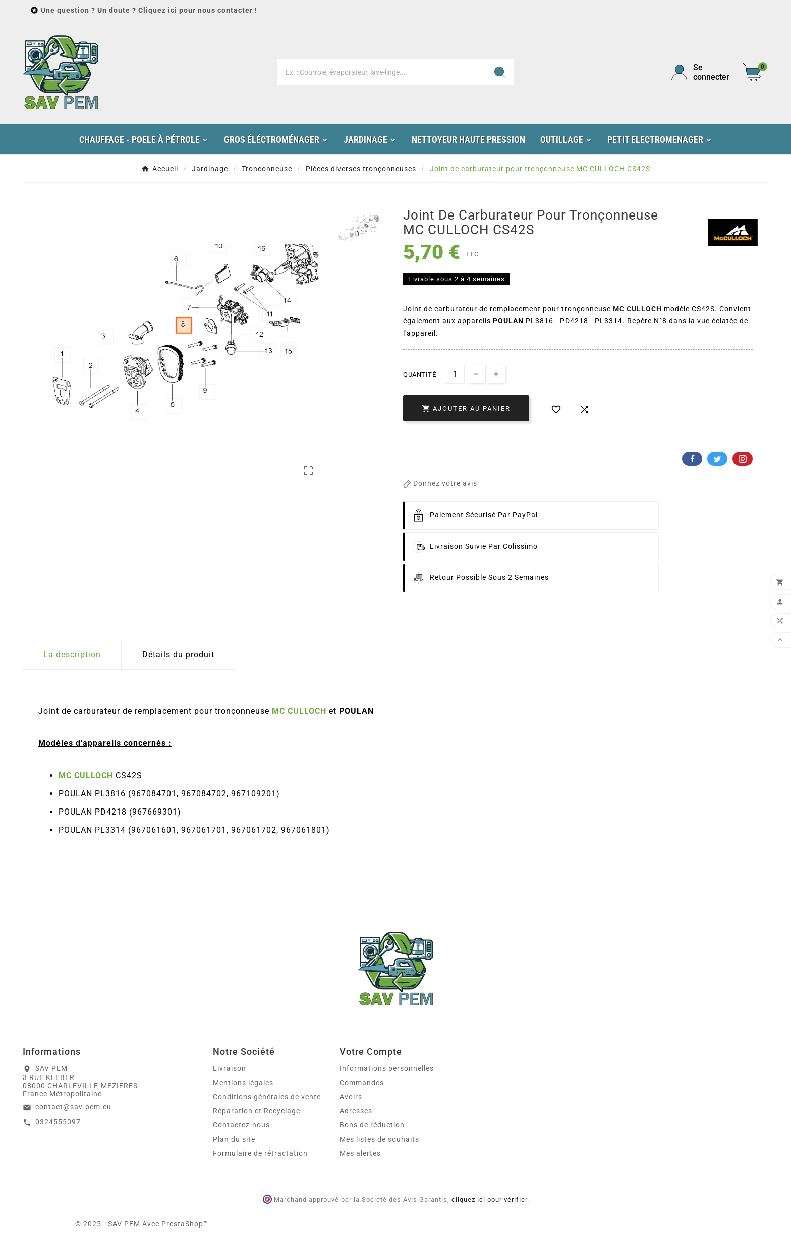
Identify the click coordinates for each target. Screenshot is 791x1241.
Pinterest (742, 459)
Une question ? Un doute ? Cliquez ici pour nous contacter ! (149, 10)
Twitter (717, 459)
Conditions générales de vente (267, 1097)
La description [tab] (72, 654)
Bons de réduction (372, 1125)
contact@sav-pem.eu (73, 1107)
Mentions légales (243, 1082)
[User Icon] (701, 72)
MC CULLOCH (637, 309)
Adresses (356, 1111)
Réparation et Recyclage (256, 1111)
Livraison (229, 1068)
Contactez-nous (241, 1125)
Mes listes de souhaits (379, 1139)
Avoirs (351, 1097)
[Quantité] (455, 374)
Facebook (692, 459)
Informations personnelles (387, 1068)
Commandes (362, 1082)
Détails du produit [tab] (178, 654)
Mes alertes (360, 1153)
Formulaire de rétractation (260, 1153)
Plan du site (234, 1139)
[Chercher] (382, 72)
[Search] (499, 72)
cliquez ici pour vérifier (489, 1199)
